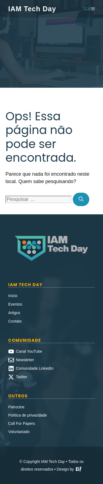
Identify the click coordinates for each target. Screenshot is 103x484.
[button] (87, 9)
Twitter (21, 377)
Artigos (14, 313)
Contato (15, 321)
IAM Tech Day (32, 9)
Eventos (15, 304)
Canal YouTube (29, 351)
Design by (69, 469)
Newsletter (25, 360)
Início (12, 296)
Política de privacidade (27, 415)
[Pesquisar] (81, 199)
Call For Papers (21, 423)
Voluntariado (19, 431)
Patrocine (16, 407)
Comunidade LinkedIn (34, 368)
